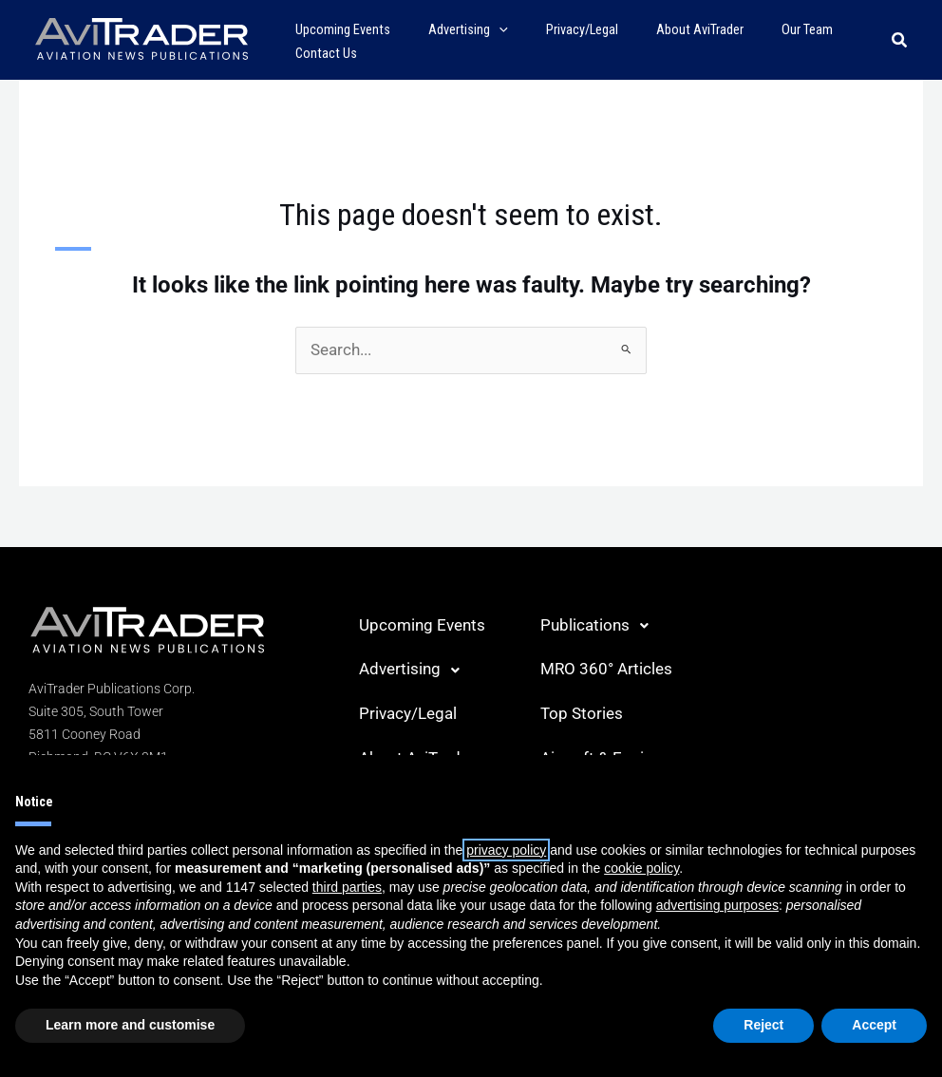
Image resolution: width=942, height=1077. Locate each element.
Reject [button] (763, 1024)
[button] (900, 40)
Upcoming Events (417, 624)
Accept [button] (874, 1024)
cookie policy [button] (641, 868)
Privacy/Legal (405, 712)
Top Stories (578, 712)
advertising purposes (717, 905)
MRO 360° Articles (601, 668)
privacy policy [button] (506, 850)
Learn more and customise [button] (130, 1024)
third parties (347, 887)
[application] (483, 30)
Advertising (407, 669)
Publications (592, 625)
